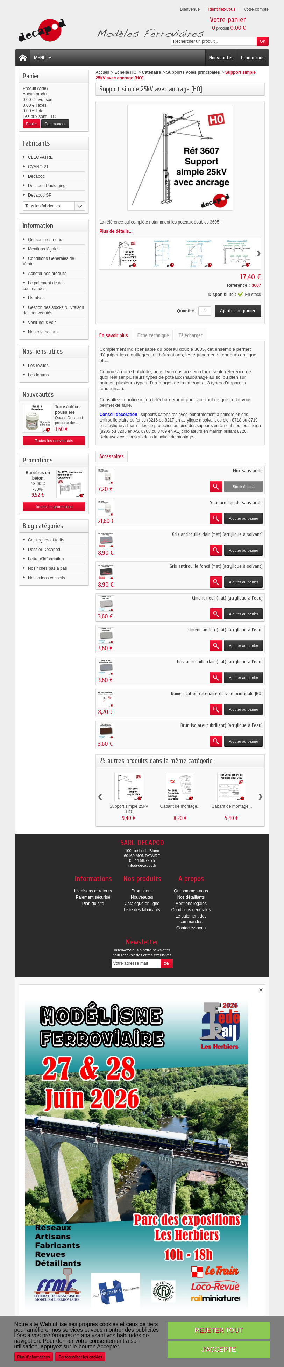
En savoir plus (113, 335)
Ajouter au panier (243, 518)
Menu (43, 58)
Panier (31, 76)
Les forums (38, 375)
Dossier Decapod (44, 549)
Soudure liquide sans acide (236, 502)
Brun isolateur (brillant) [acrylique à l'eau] (221, 725)
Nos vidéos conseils (46, 577)
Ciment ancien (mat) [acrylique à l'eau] (225, 630)
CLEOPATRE (40, 157)
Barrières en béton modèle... (38, 478)
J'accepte (218, 1349)
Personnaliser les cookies (80, 1357)
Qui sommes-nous (45, 239)
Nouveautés (221, 58)
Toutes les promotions (54, 506)
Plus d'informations (33, 1357)
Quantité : (187, 311)
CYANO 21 (38, 166)
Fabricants (36, 143)
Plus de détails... (115, 231)
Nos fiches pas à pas (47, 568)
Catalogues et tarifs (46, 540)
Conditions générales (191, 909)
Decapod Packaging (46, 185)
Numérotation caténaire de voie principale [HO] (217, 693)
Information (38, 225)
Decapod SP (39, 195)
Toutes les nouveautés (54, 441)
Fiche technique (153, 335)
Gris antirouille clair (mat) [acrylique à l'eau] (220, 662)
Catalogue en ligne (142, 903)
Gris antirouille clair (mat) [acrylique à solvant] (217, 534)
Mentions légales (43, 249)
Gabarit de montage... (180, 806)
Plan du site (93, 903)
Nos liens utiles (43, 351)
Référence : (238, 285)
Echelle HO (125, 72)
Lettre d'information (46, 559)
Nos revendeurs (43, 332)
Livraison (36, 298)
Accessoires (111, 456)
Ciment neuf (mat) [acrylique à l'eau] (227, 598)
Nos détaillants (191, 897)
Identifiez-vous (221, 9)
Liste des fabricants (142, 909)
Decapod (36, 176)
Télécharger (190, 335)
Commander (55, 124)
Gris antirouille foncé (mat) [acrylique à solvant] (216, 566)
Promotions (253, 58)
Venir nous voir (42, 322)
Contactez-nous (191, 928)
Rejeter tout (219, 1330)
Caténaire (151, 72)
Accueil (102, 72)
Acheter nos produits (47, 273)
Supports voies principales (193, 72)
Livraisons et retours (93, 890)
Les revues (38, 365)
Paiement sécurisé (93, 897)
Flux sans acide (248, 471)
